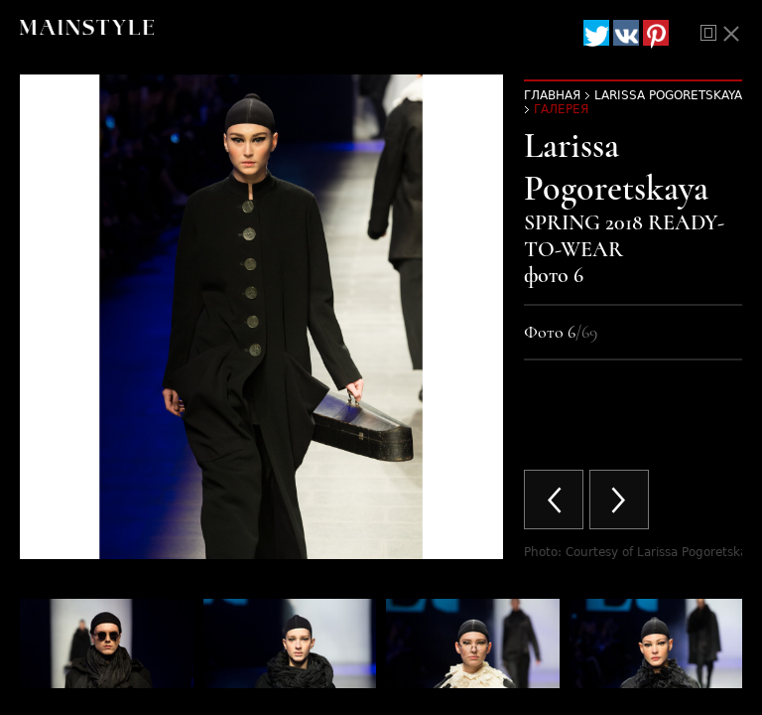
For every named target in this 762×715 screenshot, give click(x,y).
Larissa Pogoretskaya (668, 95)
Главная (552, 95)
